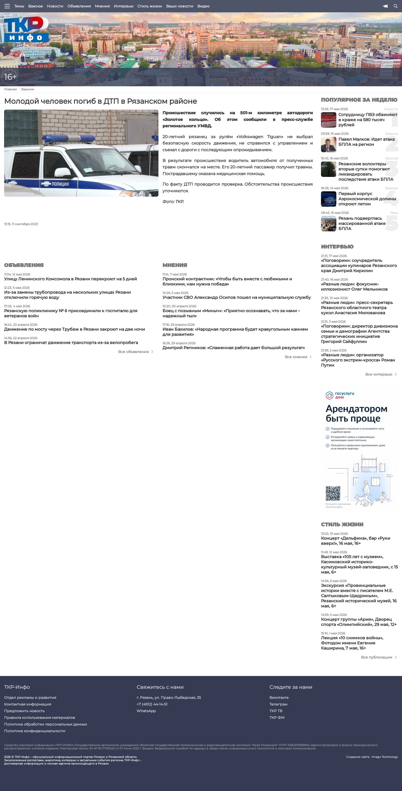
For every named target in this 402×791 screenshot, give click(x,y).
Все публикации (376, 657)
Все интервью (378, 374)
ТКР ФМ (276, 717)
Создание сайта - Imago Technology (372, 757)
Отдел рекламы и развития (30, 697)
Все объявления (133, 351)
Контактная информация (27, 704)
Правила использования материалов (39, 717)
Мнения (102, 6)
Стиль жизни (149, 6)
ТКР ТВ (275, 711)
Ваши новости (179, 6)
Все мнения (296, 357)
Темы (19, 6)
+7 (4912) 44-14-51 (152, 704)
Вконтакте (279, 697)
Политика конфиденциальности (34, 731)
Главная (10, 89)
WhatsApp (146, 711)
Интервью (123, 6)
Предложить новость (24, 711)
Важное (35, 6)
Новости (55, 6)
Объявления (79, 6)
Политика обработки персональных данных (45, 724)
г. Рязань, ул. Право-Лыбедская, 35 (169, 697)
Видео (203, 6)
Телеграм (278, 704)
